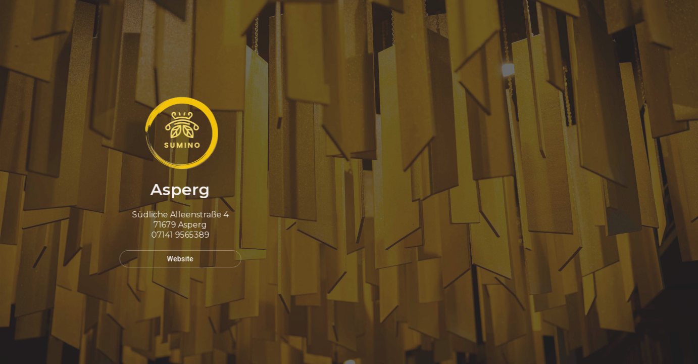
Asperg (178, 189)
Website (178, 259)
